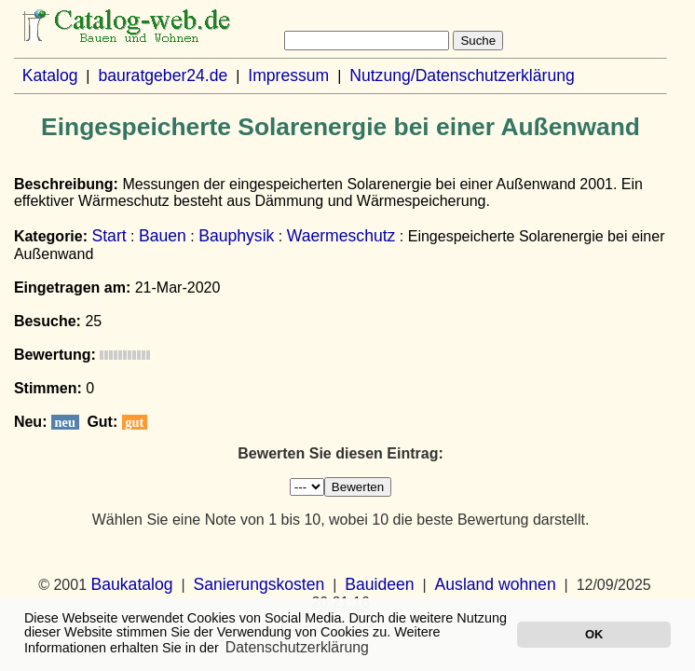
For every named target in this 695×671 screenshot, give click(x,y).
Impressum (288, 75)
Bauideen (379, 584)
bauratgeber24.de (162, 75)
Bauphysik (236, 235)
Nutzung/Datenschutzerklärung (462, 75)
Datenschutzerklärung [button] (297, 647)
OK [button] (594, 634)
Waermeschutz (341, 235)
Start (108, 235)
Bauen (162, 235)
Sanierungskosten (258, 584)
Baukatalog (132, 584)
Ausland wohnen (495, 584)
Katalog (50, 75)
